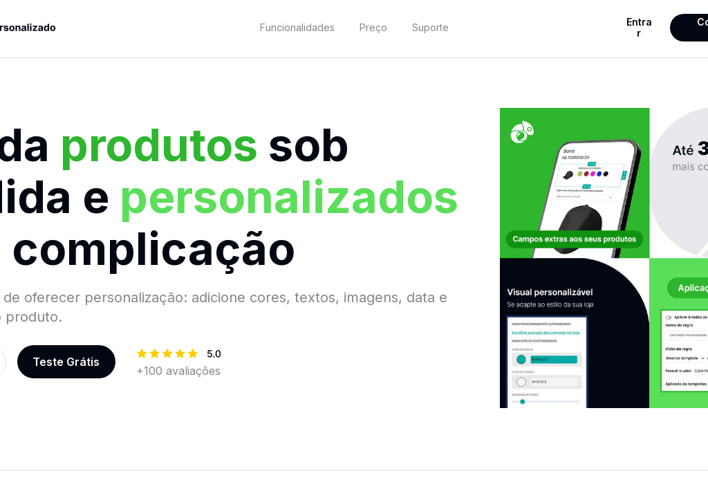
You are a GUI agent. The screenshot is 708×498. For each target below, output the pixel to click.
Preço (373, 27)
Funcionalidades (297, 27)
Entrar (639, 27)
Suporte (430, 27)
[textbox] (298, 28)
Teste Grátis (66, 362)
